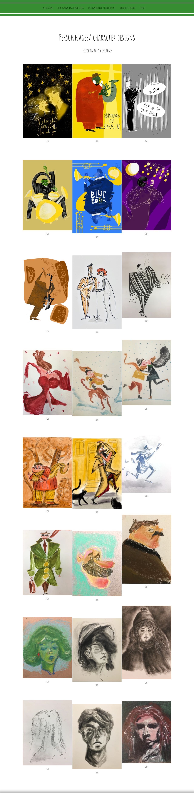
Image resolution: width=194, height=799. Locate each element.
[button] (102, 8)
